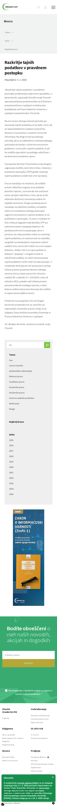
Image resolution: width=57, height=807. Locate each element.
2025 (11, 494)
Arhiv (12, 434)
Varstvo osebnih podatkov (21, 398)
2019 (11, 461)
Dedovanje (14, 403)
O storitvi (35, 735)
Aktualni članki (8, 757)
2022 (11, 478)
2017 (11, 450)
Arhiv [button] (9, 40)
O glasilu (5, 718)
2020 (11, 467)
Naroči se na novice (10, 760)
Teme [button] (9, 32)
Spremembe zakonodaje (20, 371)
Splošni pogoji (36, 771)
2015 (11, 440)
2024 (11, 488)
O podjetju (35, 757)
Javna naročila (16, 365)
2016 (11, 445)
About (45, 757)
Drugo (12, 409)
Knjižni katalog (8, 745)
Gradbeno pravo (16, 381)
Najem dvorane (37, 722)
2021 (11, 472)
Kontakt (34, 760)
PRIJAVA (28, 663)
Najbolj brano (11, 49)
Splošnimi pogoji (32, 690)
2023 (11, 483)
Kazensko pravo (16, 387)
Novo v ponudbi (8, 735)
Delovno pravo (16, 376)
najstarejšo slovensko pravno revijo (23, 308)
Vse (10, 360)
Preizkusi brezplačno (39, 738)
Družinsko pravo (16, 392)
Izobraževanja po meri (39, 719)
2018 (11, 456)
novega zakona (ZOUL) (28, 783)
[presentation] (28, 680)
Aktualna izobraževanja (40, 715)
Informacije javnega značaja (42, 764)
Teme (12, 354)
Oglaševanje (36, 767)
